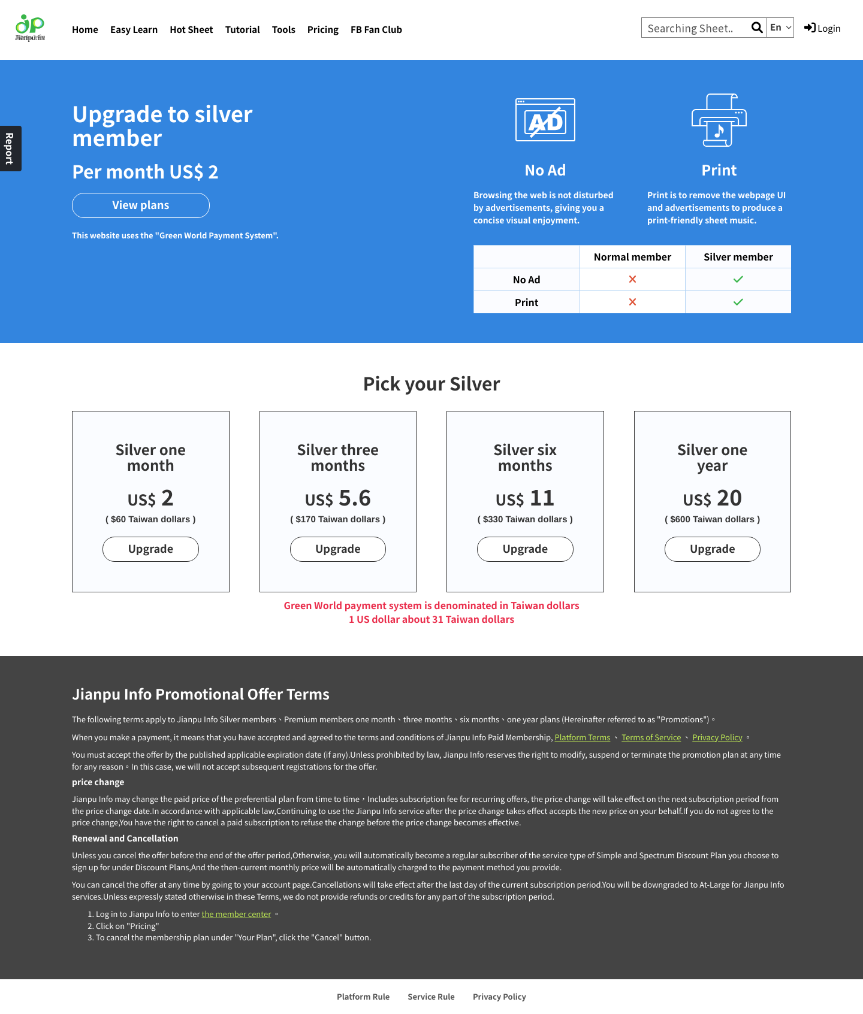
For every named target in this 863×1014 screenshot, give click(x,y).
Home (85, 29)
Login (822, 28)
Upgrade (150, 548)
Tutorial (242, 29)
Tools (283, 29)
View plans (141, 205)
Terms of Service (651, 737)
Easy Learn (134, 29)
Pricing (323, 29)
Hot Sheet (191, 29)
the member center (236, 913)
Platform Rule (363, 996)
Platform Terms (582, 737)
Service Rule (431, 996)
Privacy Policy (717, 737)
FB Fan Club (376, 29)
